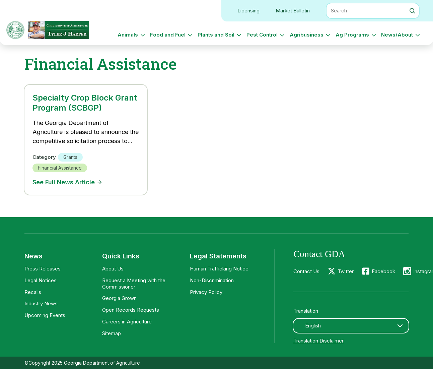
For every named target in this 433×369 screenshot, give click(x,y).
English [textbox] (313, 325)
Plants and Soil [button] (216, 35)
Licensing (248, 10)
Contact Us (306, 271)
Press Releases (42, 268)
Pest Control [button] (262, 35)
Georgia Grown (119, 298)
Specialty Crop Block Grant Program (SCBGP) (84, 103)
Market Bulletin (293, 10)
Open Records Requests (130, 310)
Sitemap (111, 333)
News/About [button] (397, 35)
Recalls (32, 292)
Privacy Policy (206, 292)
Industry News (41, 303)
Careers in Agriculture (127, 321)
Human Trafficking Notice (219, 268)
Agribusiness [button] (306, 35)
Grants (70, 157)
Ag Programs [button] (352, 35)
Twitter (346, 271)
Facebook (383, 271)
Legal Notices (40, 280)
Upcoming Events (44, 315)
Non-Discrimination (212, 280)
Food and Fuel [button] (168, 35)
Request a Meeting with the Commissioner (133, 283)
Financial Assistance (60, 168)
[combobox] (351, 326)
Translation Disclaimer (318, 340)
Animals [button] (128, 35)
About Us (113, 268)
